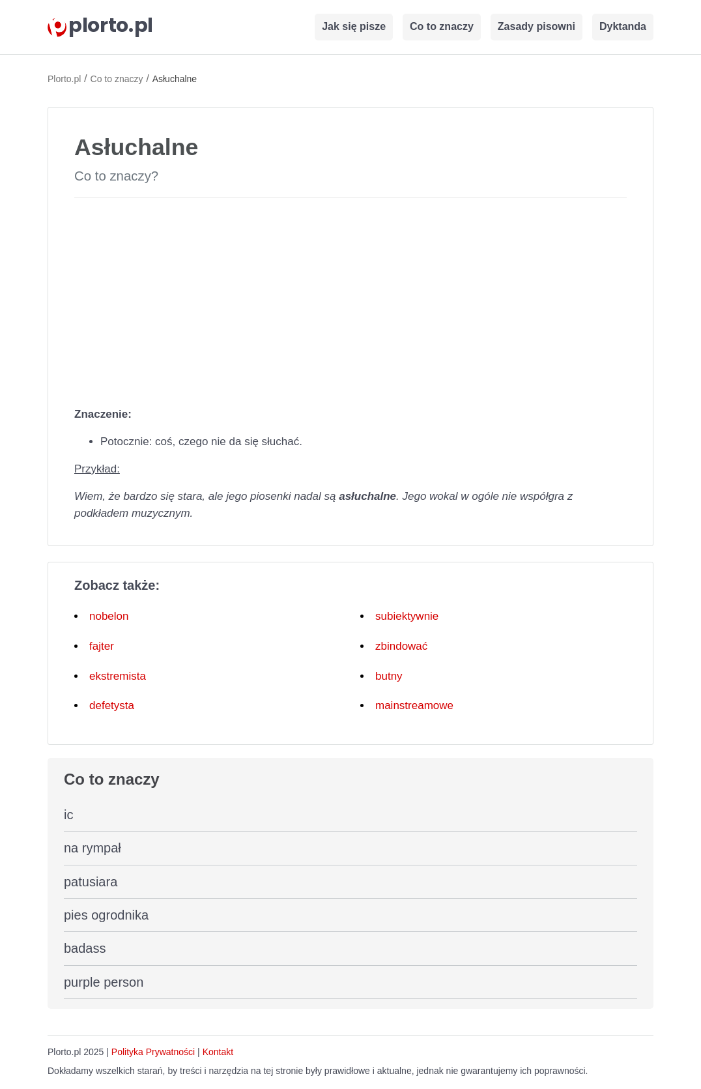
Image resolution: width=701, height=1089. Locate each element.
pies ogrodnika (106, 915)
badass (85, 948)
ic (68, 814)
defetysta (111, 705)
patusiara (90, 882)
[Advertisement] (350, 299)
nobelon (109, 616)
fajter (101, 646)
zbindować (401, 646)
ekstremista (117, 676)
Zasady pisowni (536, 26)
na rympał (92, 848)
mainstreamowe (414, 705)
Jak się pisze (354, 26)
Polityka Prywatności (153, 1052)
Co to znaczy (442, 26)
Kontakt (218, 1052)
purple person (103, 982)
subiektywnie (406, 616)
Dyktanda (622, 26)
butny (389, 676)
